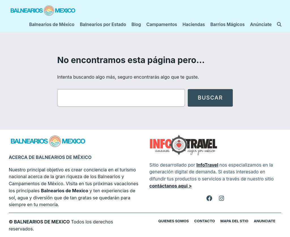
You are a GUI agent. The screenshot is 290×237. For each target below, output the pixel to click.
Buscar (210, 97)
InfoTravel (207, 165)
